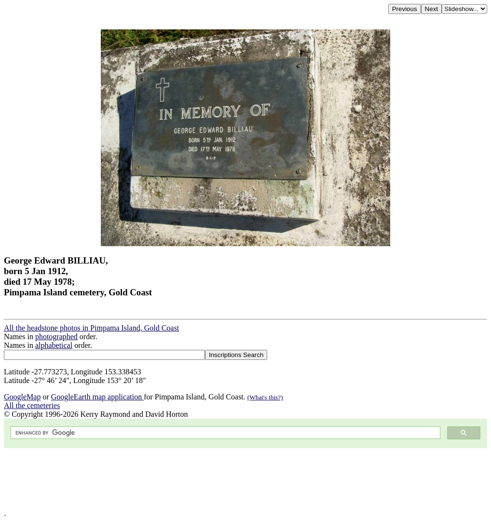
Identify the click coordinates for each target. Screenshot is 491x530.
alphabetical (53, 345)
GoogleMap (22, 397)
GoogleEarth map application (97, 397)
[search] (224, 433)
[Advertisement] (245, 481)
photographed (56, 336)
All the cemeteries (32, 405)
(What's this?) (265, 397)
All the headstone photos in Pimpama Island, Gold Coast (91, 328)
